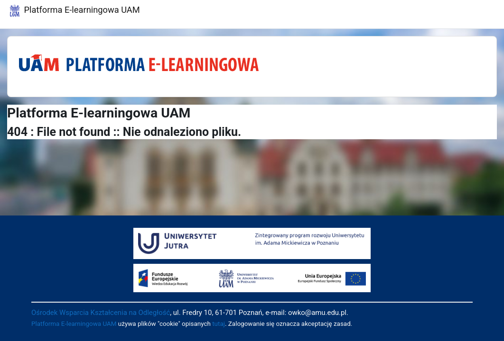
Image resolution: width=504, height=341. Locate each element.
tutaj (218, 323)
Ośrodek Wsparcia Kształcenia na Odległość (100, 312)
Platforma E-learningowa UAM (74, 323)
